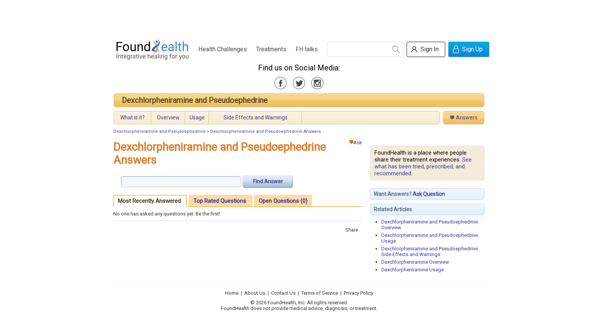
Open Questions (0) (283, 200)
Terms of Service (319, 293)
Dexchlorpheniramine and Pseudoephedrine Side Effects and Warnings (429, 251)
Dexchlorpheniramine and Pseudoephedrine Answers (265, 131)
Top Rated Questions (219, 200)
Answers (466, 117)
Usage (197, 117)
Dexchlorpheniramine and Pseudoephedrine (195, 100)
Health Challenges (222, 49)
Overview (168, 117)
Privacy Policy (358, 293)
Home (232, 293)
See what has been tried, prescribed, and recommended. (423, 166)
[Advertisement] (298, 17)
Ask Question (429, 194)
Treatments (271, 49)
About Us (254, 293)
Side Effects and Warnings (256, 117)
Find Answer (268, 181)
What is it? (132, 117)
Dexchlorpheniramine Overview (415, 262)
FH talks (307, 49)
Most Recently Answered (149, 200)
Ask (356, 142)
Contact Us (283, 293)
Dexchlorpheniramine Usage (412, 270)
